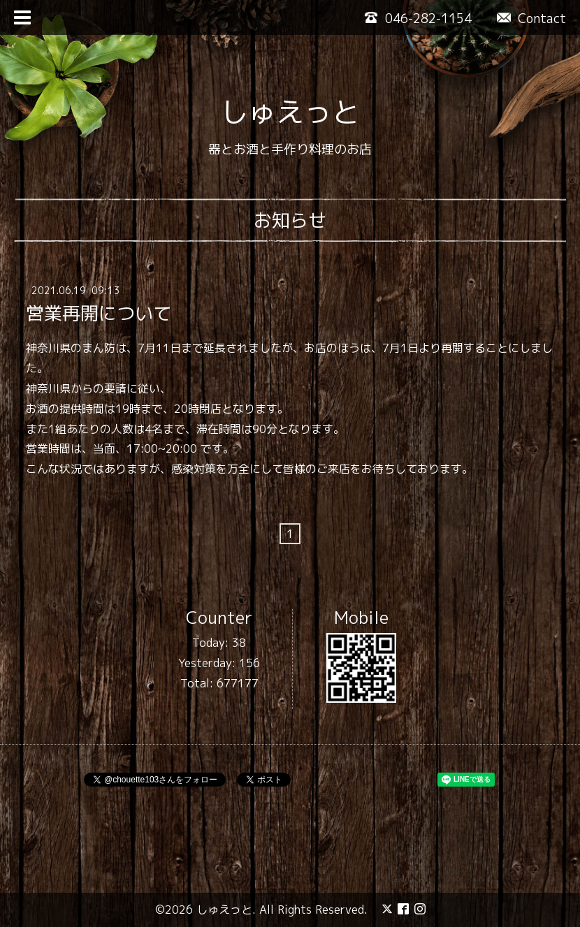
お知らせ (290, 220)
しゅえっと (290, 111)
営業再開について (98, 313)
